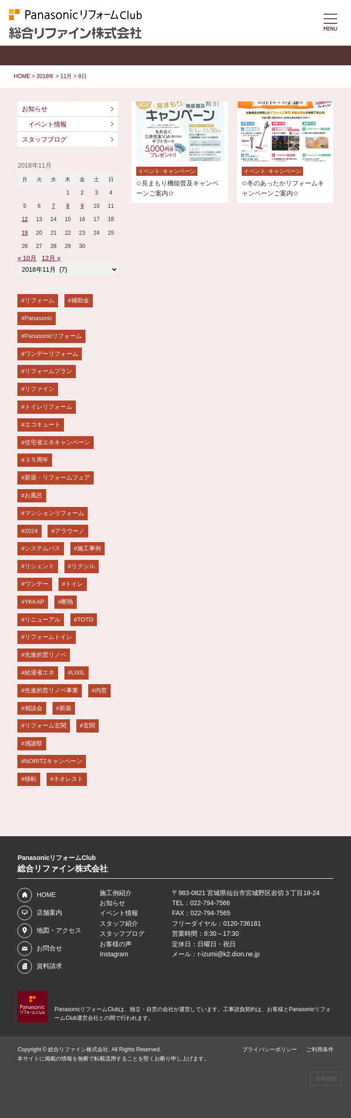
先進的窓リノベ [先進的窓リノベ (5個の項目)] (45, 654)
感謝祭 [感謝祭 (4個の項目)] (34, 743)
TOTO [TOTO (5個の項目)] (85, 619)
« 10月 (26, 258)
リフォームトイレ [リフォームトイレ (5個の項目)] (48, 636)
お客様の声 (116, 944)
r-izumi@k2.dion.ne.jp (228, 954)
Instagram (114, 954)
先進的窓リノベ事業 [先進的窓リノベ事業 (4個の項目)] (51, 690)
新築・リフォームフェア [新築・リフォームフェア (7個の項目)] (57, 477)
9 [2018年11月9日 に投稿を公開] (82, 206)
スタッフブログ (44, 139)
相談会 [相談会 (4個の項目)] (34, 708)
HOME (46, 894)
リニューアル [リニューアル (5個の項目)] (42, 619)
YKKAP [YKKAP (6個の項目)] (34, 601)
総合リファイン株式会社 (78, 1049)
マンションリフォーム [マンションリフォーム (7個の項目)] (54, 513)
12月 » (51, 258)
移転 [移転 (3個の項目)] (31, 778)
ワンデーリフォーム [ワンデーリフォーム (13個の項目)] (51, 353)
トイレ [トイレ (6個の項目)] (74, 583)
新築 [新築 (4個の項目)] (65, 708)
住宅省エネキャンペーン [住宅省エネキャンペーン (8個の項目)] (57, 442)
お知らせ (35, 108)
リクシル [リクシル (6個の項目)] (83, 566)
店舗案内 (49, 912)
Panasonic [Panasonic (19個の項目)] (39, 318)
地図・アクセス (59, 930)
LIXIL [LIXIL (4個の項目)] (78, 672)
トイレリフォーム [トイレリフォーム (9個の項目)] (48, 406)
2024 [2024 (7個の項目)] (31, 530)
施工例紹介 (116, 893)
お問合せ (49, 948)
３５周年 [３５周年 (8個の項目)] (36, 459)
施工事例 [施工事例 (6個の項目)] (89, 548)
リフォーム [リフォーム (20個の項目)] (39, 300)
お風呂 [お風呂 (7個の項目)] (34, 495)
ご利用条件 (320, 1049)
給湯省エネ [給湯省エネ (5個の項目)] (39, 672)
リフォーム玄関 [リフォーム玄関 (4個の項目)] (45, 725)
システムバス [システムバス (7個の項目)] (42, 548)
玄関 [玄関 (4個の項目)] (89, 725)
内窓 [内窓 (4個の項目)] (101, 690)
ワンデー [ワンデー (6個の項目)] (36, 583)
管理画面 (326, 1079)
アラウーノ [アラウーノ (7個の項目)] (70, 530)
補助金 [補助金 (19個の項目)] (80, 300)
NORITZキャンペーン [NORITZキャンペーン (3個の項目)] (53, 761)
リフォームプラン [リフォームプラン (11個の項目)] (48, 371)
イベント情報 (47, 124)
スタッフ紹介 (119, 923)
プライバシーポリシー (269, 1049)
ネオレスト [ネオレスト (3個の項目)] (68, 778)
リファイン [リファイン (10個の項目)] (39, 388)
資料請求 (49, 966)
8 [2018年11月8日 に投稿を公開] (67, 206)
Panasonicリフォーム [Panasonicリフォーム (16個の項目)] (53, 335)
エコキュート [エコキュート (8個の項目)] (42, 424)
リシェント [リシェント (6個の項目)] (39, 566)
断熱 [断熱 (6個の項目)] (67, 601)
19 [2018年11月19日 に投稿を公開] (24, 233)
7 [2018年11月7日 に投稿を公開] (53, 206)
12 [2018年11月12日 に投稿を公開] (24, 219)
